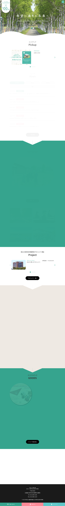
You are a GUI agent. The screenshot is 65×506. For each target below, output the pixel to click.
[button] (53, 58)
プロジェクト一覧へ (32, 278)
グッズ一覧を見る (32, 442)
